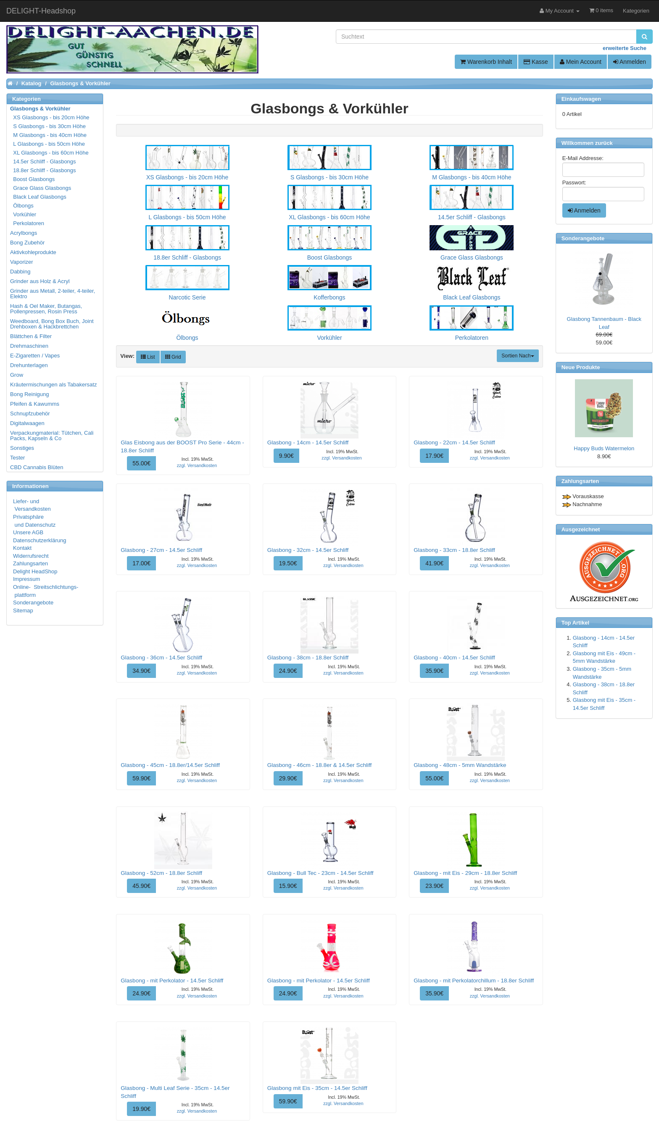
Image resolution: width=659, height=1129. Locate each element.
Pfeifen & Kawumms (34, 404)
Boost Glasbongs (33, 179)
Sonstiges (22, 448)
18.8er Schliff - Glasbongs (43, 170)
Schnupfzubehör (30, 413)
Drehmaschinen (29, 346)
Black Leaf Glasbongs (38, 197)
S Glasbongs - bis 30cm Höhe (48, 126)
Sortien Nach (517, 356)
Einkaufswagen (581, 99)
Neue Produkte (580, 367)
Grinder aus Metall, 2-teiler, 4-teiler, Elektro (52, 293)
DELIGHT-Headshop (41, 11)
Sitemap (23, 610)
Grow (16, 375)
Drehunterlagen (29, 365)
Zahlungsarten (30, 563)
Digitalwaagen (27, 423)
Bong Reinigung (29, 394)
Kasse (536, 61)
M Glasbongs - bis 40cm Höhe (49, 135)
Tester (17, 457)
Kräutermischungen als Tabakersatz (53, 384)
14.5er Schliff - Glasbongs (43, 161)
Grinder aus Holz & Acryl (40, 281)
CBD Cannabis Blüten (36, 467)
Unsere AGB (28, 532)
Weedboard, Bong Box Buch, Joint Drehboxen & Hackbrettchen (52, 324)
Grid (173, 357)
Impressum (26, 579)
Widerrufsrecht (31, 556)
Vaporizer (21, 262)
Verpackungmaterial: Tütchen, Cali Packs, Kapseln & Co (51, 435)
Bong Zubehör (27, 242)
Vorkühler (23, 214)
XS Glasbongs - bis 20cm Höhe (50, 117)
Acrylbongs (23, 233)
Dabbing (20, 271)
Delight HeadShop (35, 571)
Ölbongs (22, 205)
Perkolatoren (27, 223)
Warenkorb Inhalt (486, 61)
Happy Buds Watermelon (604, 448)
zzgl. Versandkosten (197, 465)
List (148, 357)
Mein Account (580, 61)
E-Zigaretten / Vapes (35, 355)
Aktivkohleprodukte (33, 252)
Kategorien (636, 11)
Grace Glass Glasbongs (41, 188)
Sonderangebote (33, 602)
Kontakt (22, 548)
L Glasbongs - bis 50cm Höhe (48, 144)
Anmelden (629, 61)
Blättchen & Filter (31, 336)
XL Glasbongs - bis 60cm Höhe (50, 153)
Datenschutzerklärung (39, 540)
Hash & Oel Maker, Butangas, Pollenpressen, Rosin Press (46, 309)
